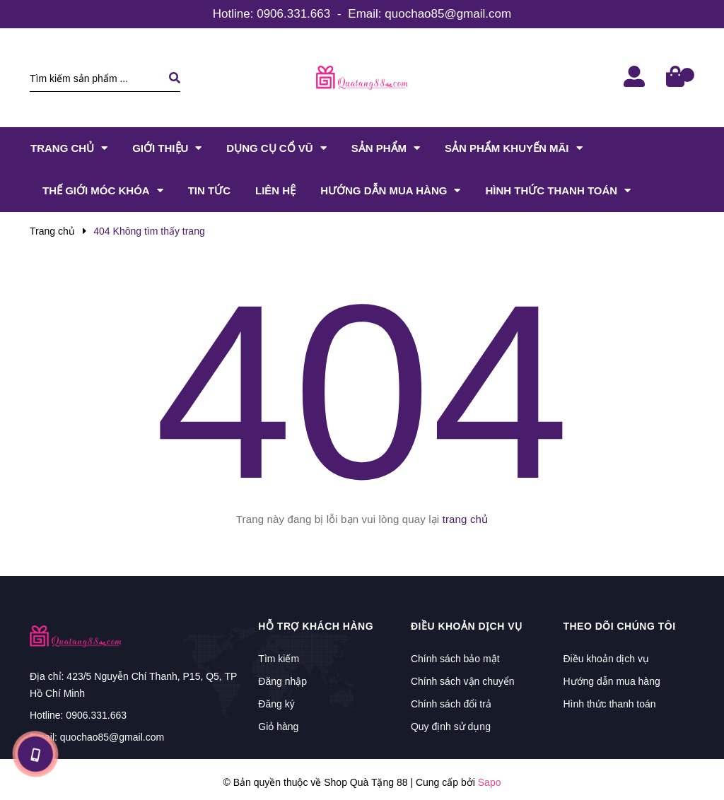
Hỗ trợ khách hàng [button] (315, 626)
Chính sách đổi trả (451, 704)
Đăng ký (276, 704)
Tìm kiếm (278, 658)
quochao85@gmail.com (448, 13)
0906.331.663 (293, 13)
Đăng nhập (282, 681)
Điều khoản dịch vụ (606, 658)
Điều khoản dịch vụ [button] (466, 626)
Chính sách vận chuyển (463, 681)
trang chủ (466, 519)
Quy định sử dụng (451, 726)
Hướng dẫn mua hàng (611, 681)
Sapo (489, 782)
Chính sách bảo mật (455, 658)
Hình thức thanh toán (609, 704)
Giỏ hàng (278, 726)
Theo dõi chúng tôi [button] (619, 626)
